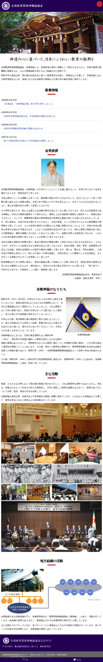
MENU (99, 4)
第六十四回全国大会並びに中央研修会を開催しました (28, 141)
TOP (25, 659)
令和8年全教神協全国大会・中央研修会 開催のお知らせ (29, 116)
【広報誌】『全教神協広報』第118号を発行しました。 (29, 104)
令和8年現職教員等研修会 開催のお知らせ (23, 128)
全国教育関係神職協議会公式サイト (30, 5)
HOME (77, 659)
